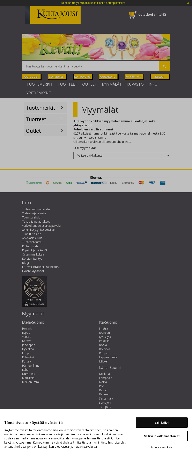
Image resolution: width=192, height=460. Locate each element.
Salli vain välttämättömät (162, 436)
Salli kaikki (162, 422)
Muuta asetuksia (161, 447)
